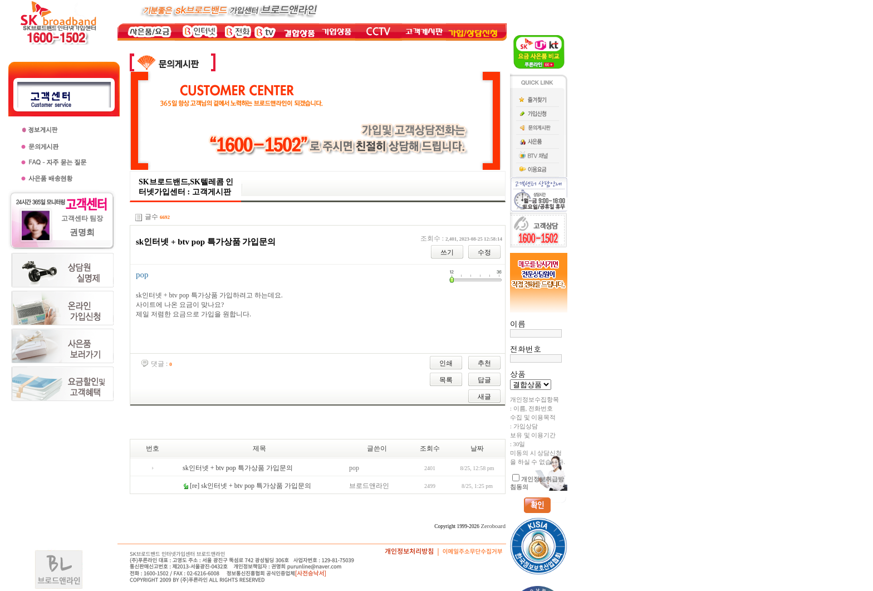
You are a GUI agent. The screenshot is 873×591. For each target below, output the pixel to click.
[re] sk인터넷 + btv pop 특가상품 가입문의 (250, 486)
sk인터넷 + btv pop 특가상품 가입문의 (238, 468)
